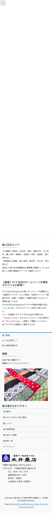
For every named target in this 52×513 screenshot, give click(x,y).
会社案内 (7, 411)
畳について (8, 423)
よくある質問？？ (10, 340)
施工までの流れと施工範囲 (14, 417)
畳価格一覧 (8, 440)
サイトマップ (9, 446)
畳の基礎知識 (9, 429)
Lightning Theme (33, 504)
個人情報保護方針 (10, 345)
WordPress (18, 504)
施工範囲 (6, 335)
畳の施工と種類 (10, 435)
